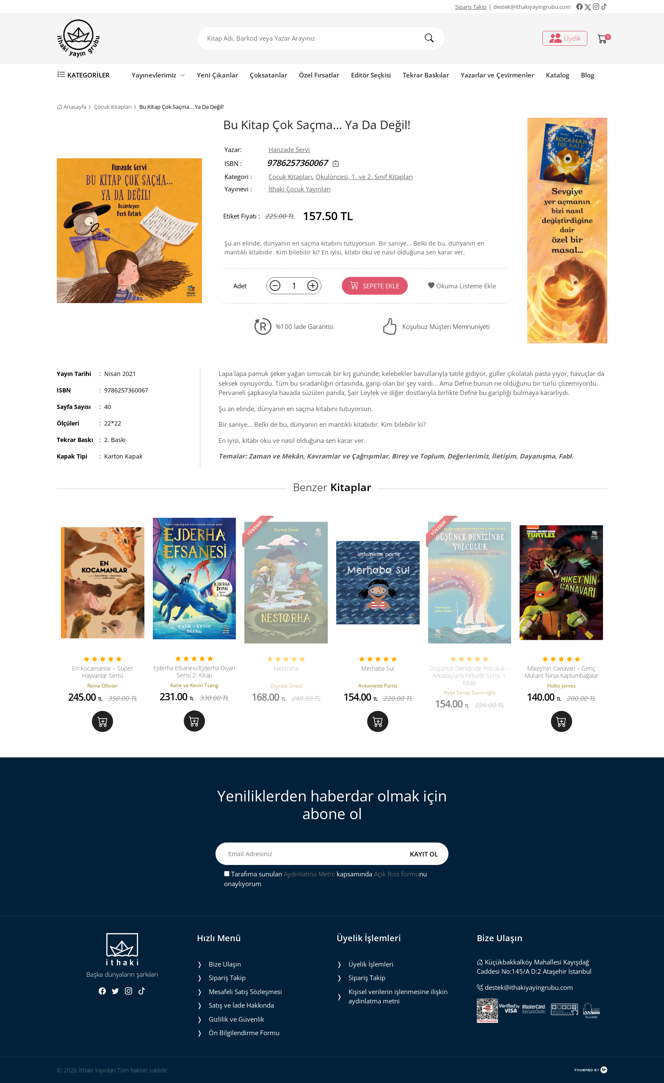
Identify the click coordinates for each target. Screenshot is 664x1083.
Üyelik (565, 38)
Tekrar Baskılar (426, 75)
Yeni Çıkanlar (217, 75)
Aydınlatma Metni (309, 874)
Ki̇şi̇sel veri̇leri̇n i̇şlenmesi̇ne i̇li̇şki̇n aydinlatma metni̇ (398, 996)
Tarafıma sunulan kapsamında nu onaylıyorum (325, 879)
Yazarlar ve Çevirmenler (497, 75)
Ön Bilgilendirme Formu (244, 1032)
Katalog (557, 75)
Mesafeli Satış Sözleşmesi (245, 991)
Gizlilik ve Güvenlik (236, 1019)
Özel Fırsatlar (319, 75)
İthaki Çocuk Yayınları (299, 189)
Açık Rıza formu (396, 874)
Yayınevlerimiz (158, 75)
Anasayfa (71, 107)
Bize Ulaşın (225, 964)
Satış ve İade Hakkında (241, 1005)
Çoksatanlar (268, 75)
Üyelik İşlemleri (371, 964)
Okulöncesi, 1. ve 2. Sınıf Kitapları (364, 176)
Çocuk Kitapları (113, 107)
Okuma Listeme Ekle (462, 286)
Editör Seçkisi (371, 75)
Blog (587, 75)
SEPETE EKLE (374, 285)
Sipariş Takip (471, 7)
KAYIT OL (424, 854)
